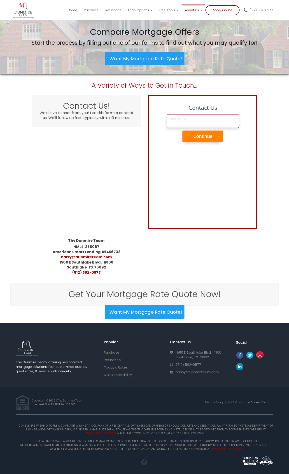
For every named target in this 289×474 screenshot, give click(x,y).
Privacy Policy (214, 402)
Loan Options (140, 10)
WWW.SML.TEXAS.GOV (101, 433)
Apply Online (222, 10)
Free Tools (168, 10)
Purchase (91, 10)
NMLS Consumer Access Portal (248, 402)
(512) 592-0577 (261, 10)
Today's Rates (116, 367)
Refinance (113, 10)
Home (72, 10)
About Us (193, 10)
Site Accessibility (118, 374)
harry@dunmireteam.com (86, 256)
